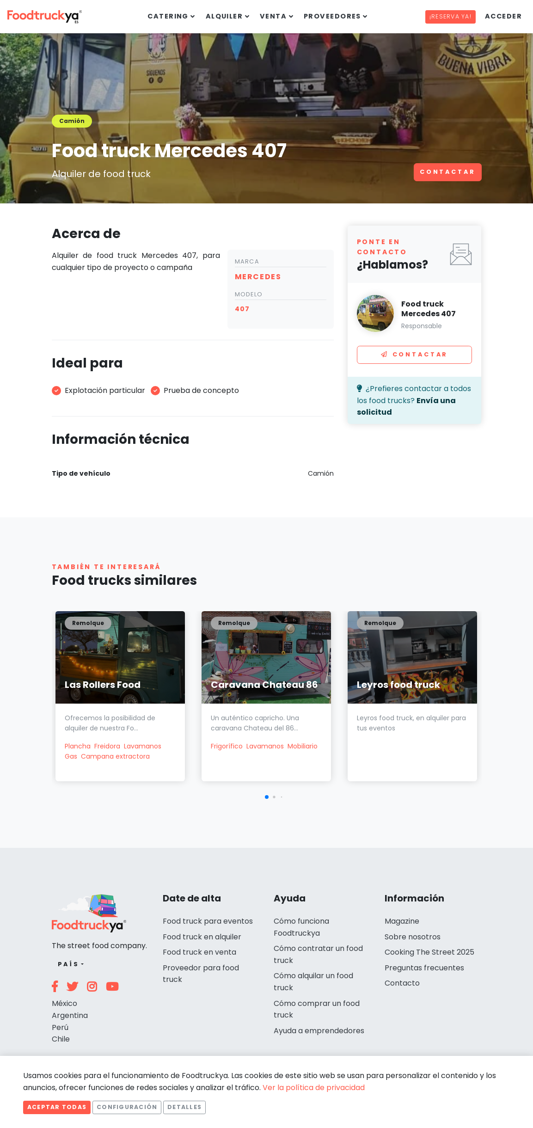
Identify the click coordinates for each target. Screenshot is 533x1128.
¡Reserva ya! (450, 16)
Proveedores (332, 16)
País (69, 964)
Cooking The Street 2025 (429, 952)
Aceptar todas (56, 1107)
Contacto (402, 983)
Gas (71, 756)
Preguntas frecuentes (424, 967)
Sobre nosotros (413, 937)
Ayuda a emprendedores (319, 1030)
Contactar (448, 172)
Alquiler (224, 16)
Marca (247, 261)
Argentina (70, 1015)
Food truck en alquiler (202, 937)
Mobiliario (303, 746)
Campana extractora (115, 756)
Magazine (402, 921)
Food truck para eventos (208, 921)
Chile (61, 1039)
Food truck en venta (199, 952)
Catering (168, 16)
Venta (273, 16)
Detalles (184, 1107)
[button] (267, 797)
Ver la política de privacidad (314, 1087)
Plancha (78, 746)
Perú (60, 1027)
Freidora (107, 746)
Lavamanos (142, 746)
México (64, 1003)
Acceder (503, 16)
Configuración (127, 1107)
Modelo (249, 294)
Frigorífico (227, 746)
